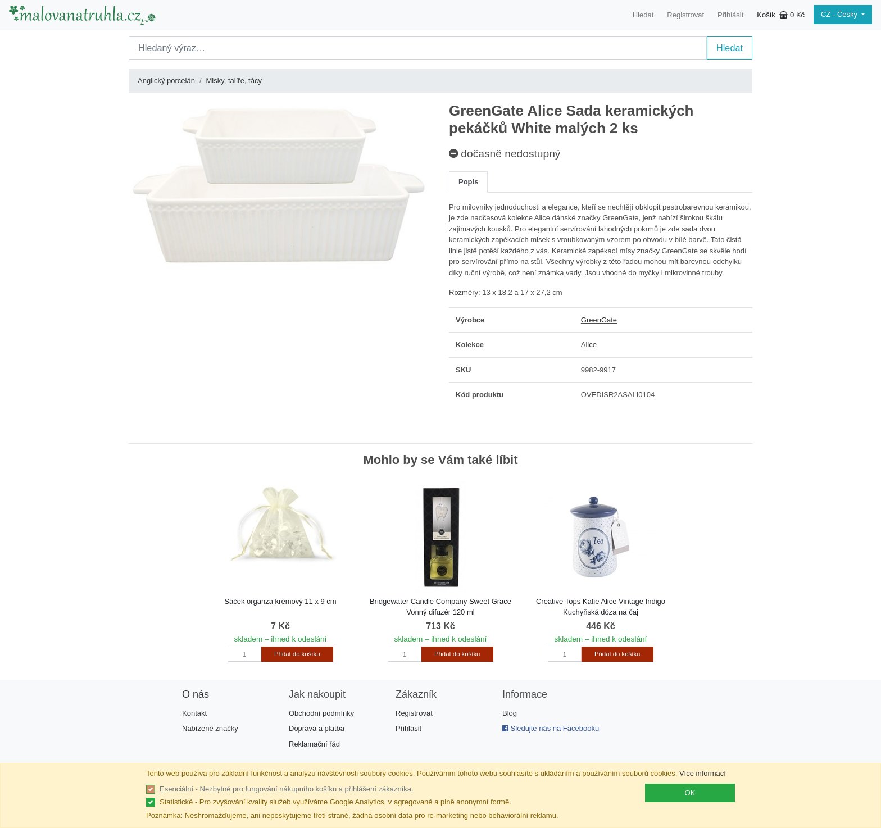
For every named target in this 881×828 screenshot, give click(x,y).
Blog (509, 713)
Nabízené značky (210, 728)
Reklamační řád (314, 744)
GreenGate (599, 320)
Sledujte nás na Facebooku (550, 728)
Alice (589, 344)
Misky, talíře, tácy (234, 80)
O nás (195, 694)
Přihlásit (730, 15)
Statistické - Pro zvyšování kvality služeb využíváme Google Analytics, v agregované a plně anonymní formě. (335, 802)
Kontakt (194, 713)
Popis (468, 182)
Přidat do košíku (297, 653)
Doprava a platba (316, 728)
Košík (781, 15)
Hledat (643, 15)
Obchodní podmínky (321, 713)
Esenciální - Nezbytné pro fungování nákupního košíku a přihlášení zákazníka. (287, 789)
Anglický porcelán (166, 80)
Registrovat (685, 15)
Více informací (702, 773)
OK (690, 793)
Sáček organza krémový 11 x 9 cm (280, 601)
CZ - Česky (840, 14)
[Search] (418, 48)
